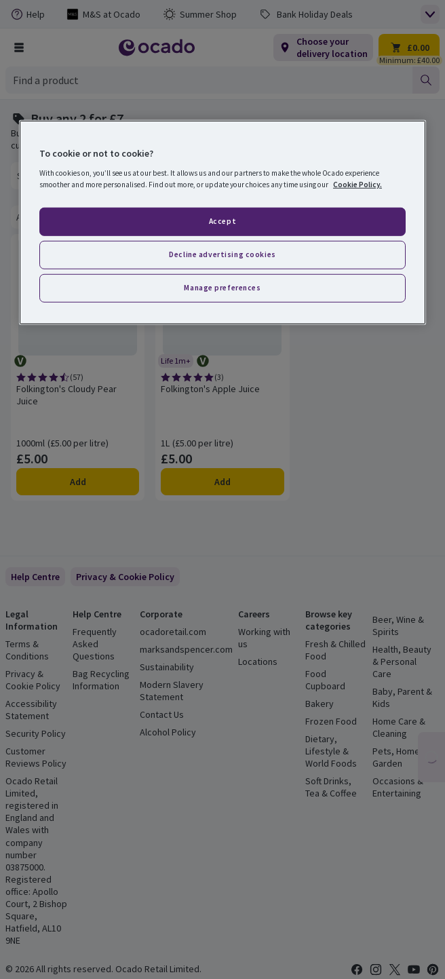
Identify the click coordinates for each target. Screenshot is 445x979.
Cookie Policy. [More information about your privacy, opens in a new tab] (357, 184)
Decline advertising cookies (222, 254)
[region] (222, 222)
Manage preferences (222, 287)
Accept (222, 221)
